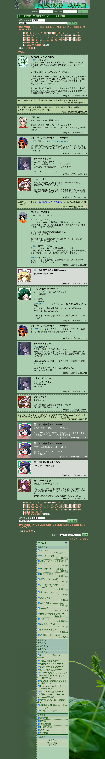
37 (41, 38)
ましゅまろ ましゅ (42, 158)
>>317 (36, 171)
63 (25, 42)
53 (44, 40)
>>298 (38, 304)
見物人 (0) (41, 649)
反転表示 (52, 745)
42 (60, 38)
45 (72, 38)
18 (25, 35)
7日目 (70, 27)
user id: (42, 12)
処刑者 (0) (41, 643)
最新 (29, 29)
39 (48, 38)
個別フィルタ (25, 20)
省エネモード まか (42, 481)
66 (37, 42)
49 (29, 40)
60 (72, 40)
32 (80, 35)
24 (48, 35)
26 (56, 35)
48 (25, 40)
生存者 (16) (42, 547)
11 (55, 33)
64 (29, 42)
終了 (24, 29)
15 (70, 33)
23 (44, 35)
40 (52, 38)
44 (68, 38)
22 (41, 35)
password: (65, 12)
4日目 (54, 27)
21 (37, 35)
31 (76, 35)
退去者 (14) (42, 652)
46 (76, 38)
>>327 (35, 329)
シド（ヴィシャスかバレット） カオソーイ (50, 138)
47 (80, 38)
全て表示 (21, 52)
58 (64, 40)
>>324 (36, 347)
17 (78, 33)
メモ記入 (28, 45)
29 (68, 35)
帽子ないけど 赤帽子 (40, 212)
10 (51, 33)
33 (25, 38)
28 (64, 35)
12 (59, 33)
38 (44, 38)
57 (60, 40)
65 (33, 42)
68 (44, 42)
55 (52, 40)
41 (56, 38)
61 (76, 40)
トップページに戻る (79, 539)
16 (74, 33)
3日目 (48, 27)
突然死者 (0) (42, 646)
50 (33, 40)
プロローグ (29, 27)
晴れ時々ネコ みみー (52, 424)
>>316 (33, 60)
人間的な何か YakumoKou (46, 289)
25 (52, 35)
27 (60, 35)
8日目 (76, 27)
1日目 (37, 27)
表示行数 (55, 535)
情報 (21, 27)
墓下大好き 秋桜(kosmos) (54, 270)
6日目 (65, 27)
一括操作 (41, 737)
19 (29, 35)
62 (80, 40)
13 (63, 33)
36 (37, 38)
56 (56, 40)
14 (66, 33)
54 (48, 40)
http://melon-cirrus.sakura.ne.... (58, 141)
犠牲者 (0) (41, 640)
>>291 (33, 257)
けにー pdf (35, 117)
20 (33, 35)
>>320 (33, 141)
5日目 (59, 27)
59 (68, 40)
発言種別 (41, 715)
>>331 (36, 382)
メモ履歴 (37, 45)
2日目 (42, 27)
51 (37, 40)
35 (33, 38)
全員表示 (52, 740)
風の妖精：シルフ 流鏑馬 (42, 57)
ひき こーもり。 (41, 179)
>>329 (60, 415)
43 (64, 38)
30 (72, 35)
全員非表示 (52, 743)
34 (29, 38)
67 (41, 42)
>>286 (33, 246)
